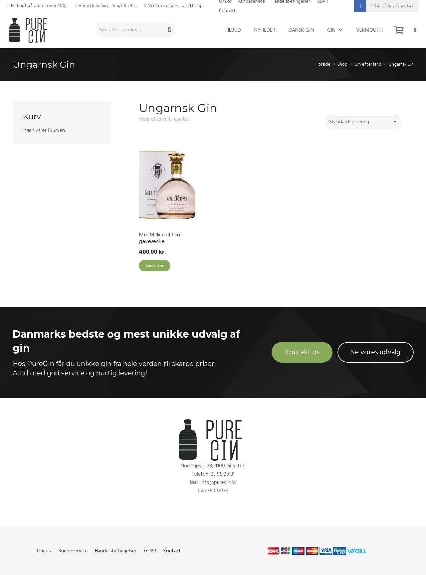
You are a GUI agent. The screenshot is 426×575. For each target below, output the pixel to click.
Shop (342, 64)
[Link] (30, 30)
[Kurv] (398, 30)
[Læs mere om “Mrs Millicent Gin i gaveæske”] (154, 265)
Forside (323, 64)
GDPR (150, 550)
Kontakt (227, 10)
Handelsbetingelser (115, 550)
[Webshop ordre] (363, 122)
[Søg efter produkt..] (135, 30)
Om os (44, 550)
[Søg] (169, 30)
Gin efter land (367, 64)
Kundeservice (73, 550)
